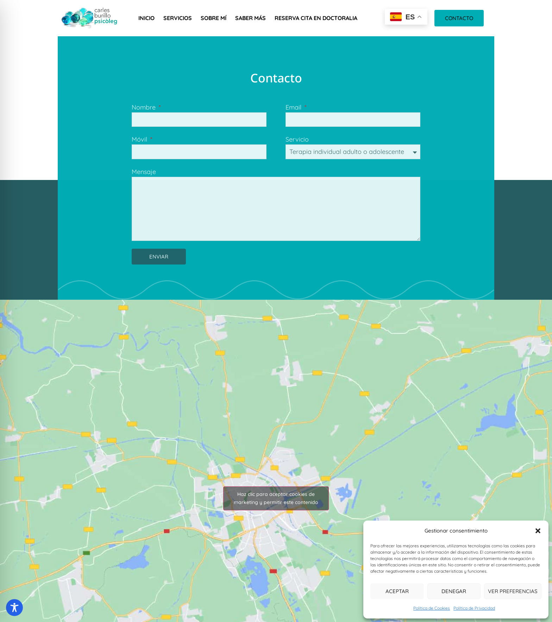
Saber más (250, 17)
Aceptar (397, 591)
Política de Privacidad (474, 608)
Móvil (140, 139)
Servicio (297, 139)
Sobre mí (213, 17)
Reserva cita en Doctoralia (316, 17)
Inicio (146, 17)
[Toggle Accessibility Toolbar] (14, 607)
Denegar (453, 591)
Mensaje (144, 172)
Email (294, 107)
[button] (537, 530)
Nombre (144, 107)
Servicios (177, 17)
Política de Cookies (431, 608)
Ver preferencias (513, 591)
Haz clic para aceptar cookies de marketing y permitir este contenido (276, 498)
